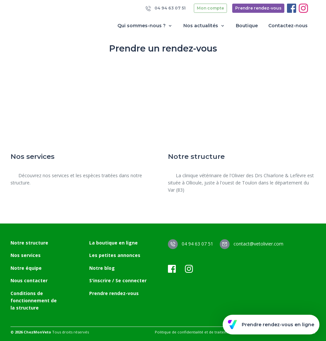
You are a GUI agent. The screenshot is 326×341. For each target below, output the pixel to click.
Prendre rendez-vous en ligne (271, 324)
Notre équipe (26, 268)
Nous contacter (29, 280)
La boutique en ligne (113, 243)
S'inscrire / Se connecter (118, 280)
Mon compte (210, 8)
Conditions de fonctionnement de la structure (33, 300)
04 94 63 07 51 (166, 8)
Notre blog (102, 268)
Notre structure (29, 243)
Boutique (247, 26)
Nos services (25, 255)
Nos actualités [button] (204, 26)
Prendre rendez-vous (258, 8)
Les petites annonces (114, 255)
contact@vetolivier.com (251, 244)
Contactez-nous (288, 26)
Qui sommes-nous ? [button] (145, 26)
